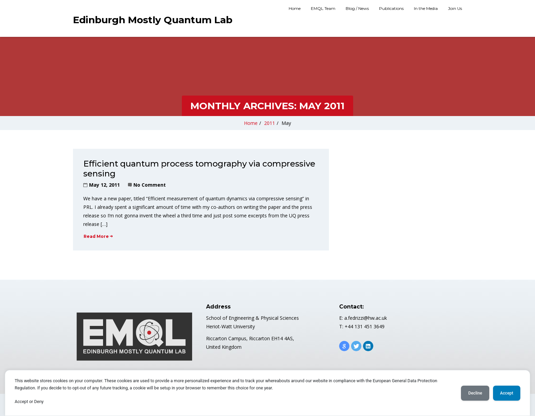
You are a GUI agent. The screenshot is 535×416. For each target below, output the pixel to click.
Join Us (455, 8)
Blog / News (357, 8)
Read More (98, 236)
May (286, 123)
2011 (269, 123)
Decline (475, 393)
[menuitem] (295, 9)
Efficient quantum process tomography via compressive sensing (199, 168)
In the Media (426, 8)
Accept (506, 393)
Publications (391, 8)
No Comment (149, 185)
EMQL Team (323, 8)
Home (295, 8)
